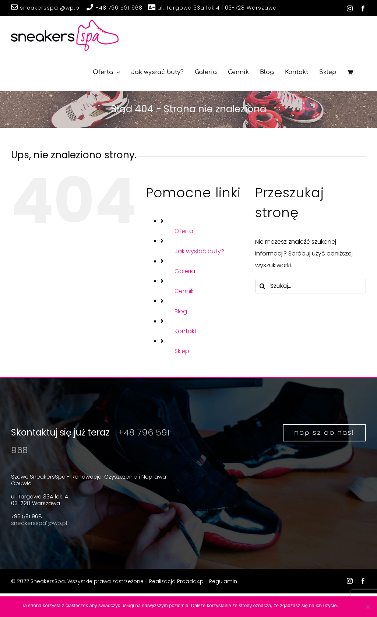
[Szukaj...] (310, 286)
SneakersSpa (48, 581)
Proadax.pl (191, 581)
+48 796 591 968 (114, 8)
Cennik (184, 291)
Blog (181, 311)
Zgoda (348, 605)
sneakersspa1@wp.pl (46, 8)
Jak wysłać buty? (199, 251)
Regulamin (223, 581)
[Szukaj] (262, 286)
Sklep (182, 351)
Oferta (184, 231)
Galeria (185, 271)
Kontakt (186, 331)
